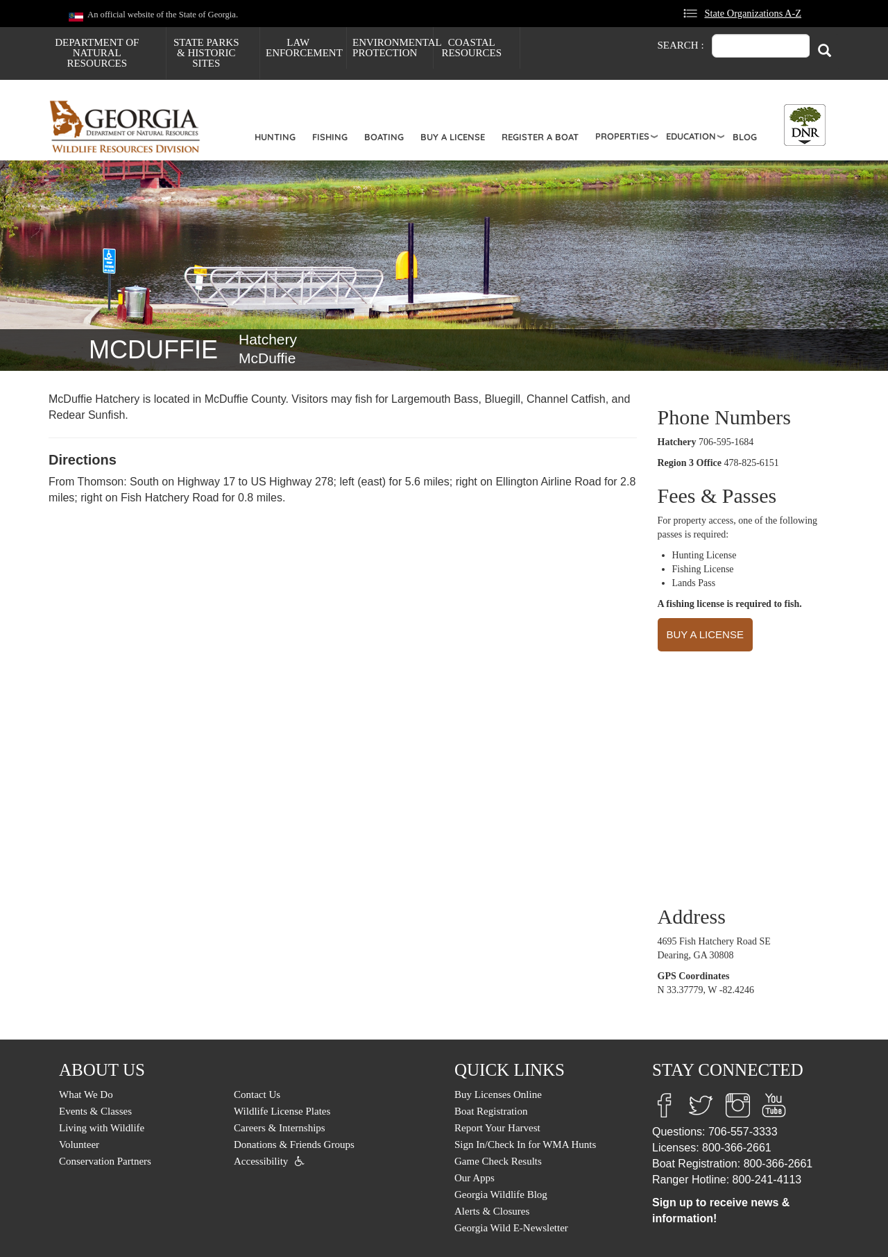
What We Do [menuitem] (86, 1094)
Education (691, 136)
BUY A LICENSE (705, 634)
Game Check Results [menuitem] (498, 1161)
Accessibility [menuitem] (261, 1161)
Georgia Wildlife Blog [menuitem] (500, 1194)
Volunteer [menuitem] (79, 1144)
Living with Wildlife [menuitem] (101, 1127)
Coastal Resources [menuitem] (471, 47)
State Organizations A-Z (752, 13)
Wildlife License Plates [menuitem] (282, 1111)
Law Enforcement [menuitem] (304, 47)
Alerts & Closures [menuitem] (491, 1211)
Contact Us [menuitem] (257, 1094)
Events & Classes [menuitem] (95, 1111)
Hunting (275, 136)
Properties (622, 136)
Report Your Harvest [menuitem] (497, 1127)
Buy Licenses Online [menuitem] (498, 1094)
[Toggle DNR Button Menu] (805, 125)
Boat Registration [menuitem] (490, 1111)
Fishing (330, 136)
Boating (384, 136)
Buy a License (452, 136)
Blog (745, 136)
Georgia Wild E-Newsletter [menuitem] (511, 1227)
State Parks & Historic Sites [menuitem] (206, 53)
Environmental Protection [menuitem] (392, 47)
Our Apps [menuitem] (474, 1177)
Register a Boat (540, 136)
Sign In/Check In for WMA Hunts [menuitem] (525, 1144)
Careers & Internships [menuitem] (279, 1127)
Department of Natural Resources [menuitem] (97, 53)
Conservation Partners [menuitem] (105, 1161)
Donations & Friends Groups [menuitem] (294, 1144)
